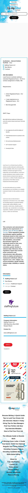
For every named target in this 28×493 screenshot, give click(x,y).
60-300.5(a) (15, 230)
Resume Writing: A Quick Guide (13, 415)
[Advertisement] (14, 37)
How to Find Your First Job (13, 431)
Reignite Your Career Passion (13, 446)
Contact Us (13, 464)
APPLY (8, 344)
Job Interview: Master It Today (13, 421)
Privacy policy (17, 487)
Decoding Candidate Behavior (13, 452)
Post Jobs (14, 2)
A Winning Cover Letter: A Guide (13, 441)
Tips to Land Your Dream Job (13, 418)
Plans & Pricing (13, 475)
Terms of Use (13, 467)
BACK (7, 292)
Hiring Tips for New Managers (13, 423)
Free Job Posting (13, 462)
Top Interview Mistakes (13, 428)
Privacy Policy (13, 469)
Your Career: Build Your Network (13, 444)
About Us (13, 459)
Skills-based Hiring (13, 454)
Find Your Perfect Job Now (13, 426)
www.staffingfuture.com (10, 333)
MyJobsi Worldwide (13, 472)
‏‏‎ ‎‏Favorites (14, 5)
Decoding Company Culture (13, 449)
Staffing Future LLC (10, 315)
